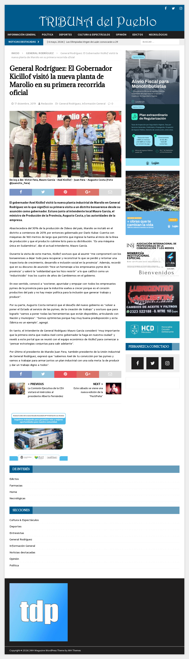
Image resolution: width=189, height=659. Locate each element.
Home (13, 492)
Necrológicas (158, 34)
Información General (22, 34)
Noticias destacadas (22, 552)
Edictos (137, 34)
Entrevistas (16, 533)
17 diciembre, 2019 (25, 103)
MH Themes (74, 650)
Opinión (121, 34)
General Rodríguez (70, 103)
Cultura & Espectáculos (94, 34)
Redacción (47, 103)
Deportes (65, 34)
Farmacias (15, 485)
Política (47, 34)
